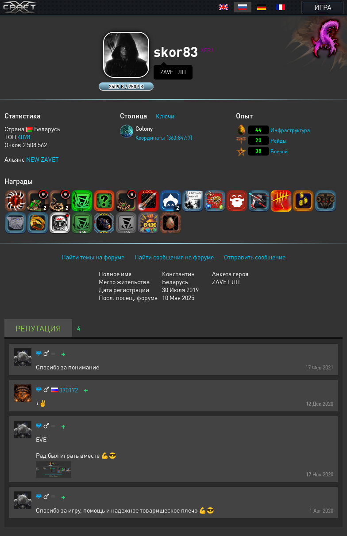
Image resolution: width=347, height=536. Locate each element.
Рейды (278, 140)
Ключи (165, 116)
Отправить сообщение (254, 257)
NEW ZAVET (42, 159)
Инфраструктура (290, 130)
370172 (68, 390)
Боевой (279, 151)
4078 (24, 137)
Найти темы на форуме (93, 257)
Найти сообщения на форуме (174, 257)
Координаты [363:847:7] (163, 137)
